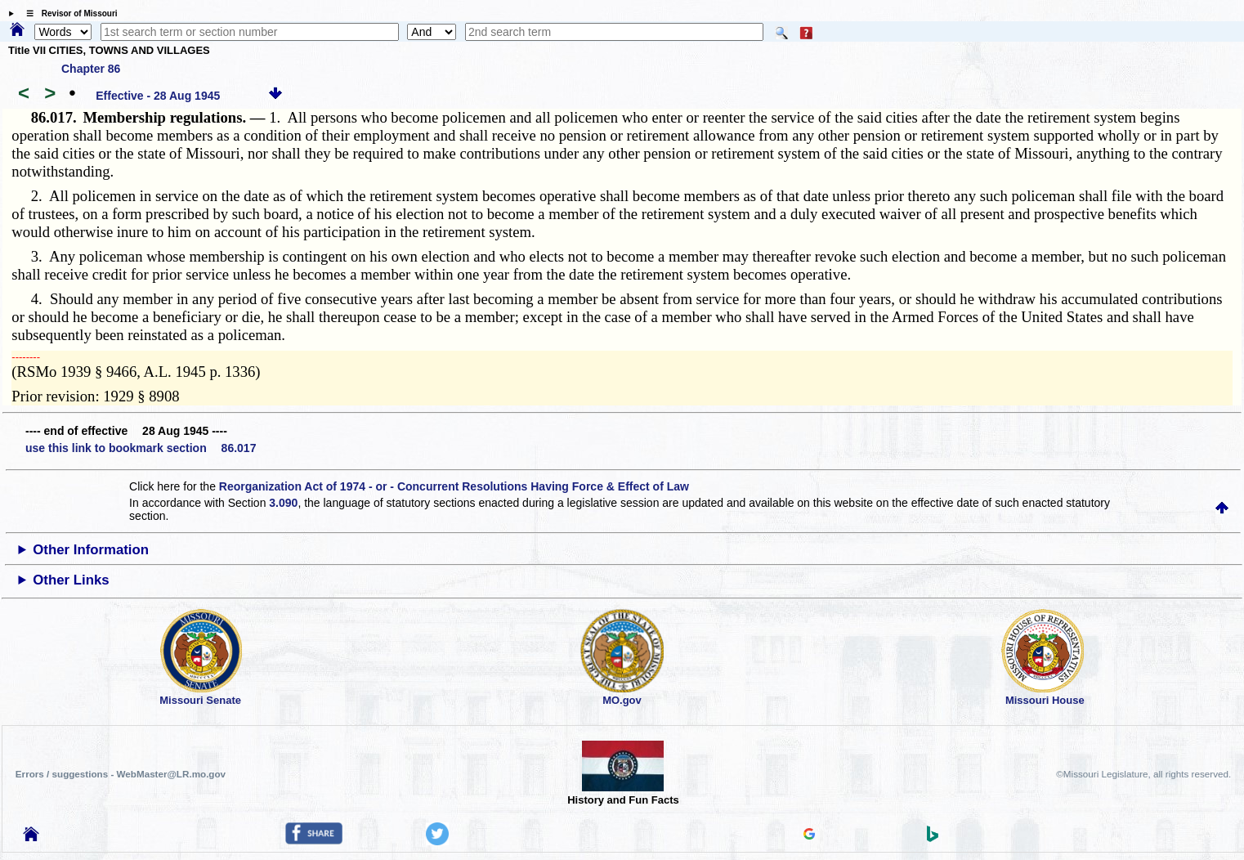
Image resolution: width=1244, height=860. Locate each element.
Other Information (91, 550)
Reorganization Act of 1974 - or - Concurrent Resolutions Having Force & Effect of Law (454, 486)
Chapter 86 (90, 68)
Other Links (71, 580)
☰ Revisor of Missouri (68, 13)
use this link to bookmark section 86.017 (140, 448)
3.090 (283, 502)
